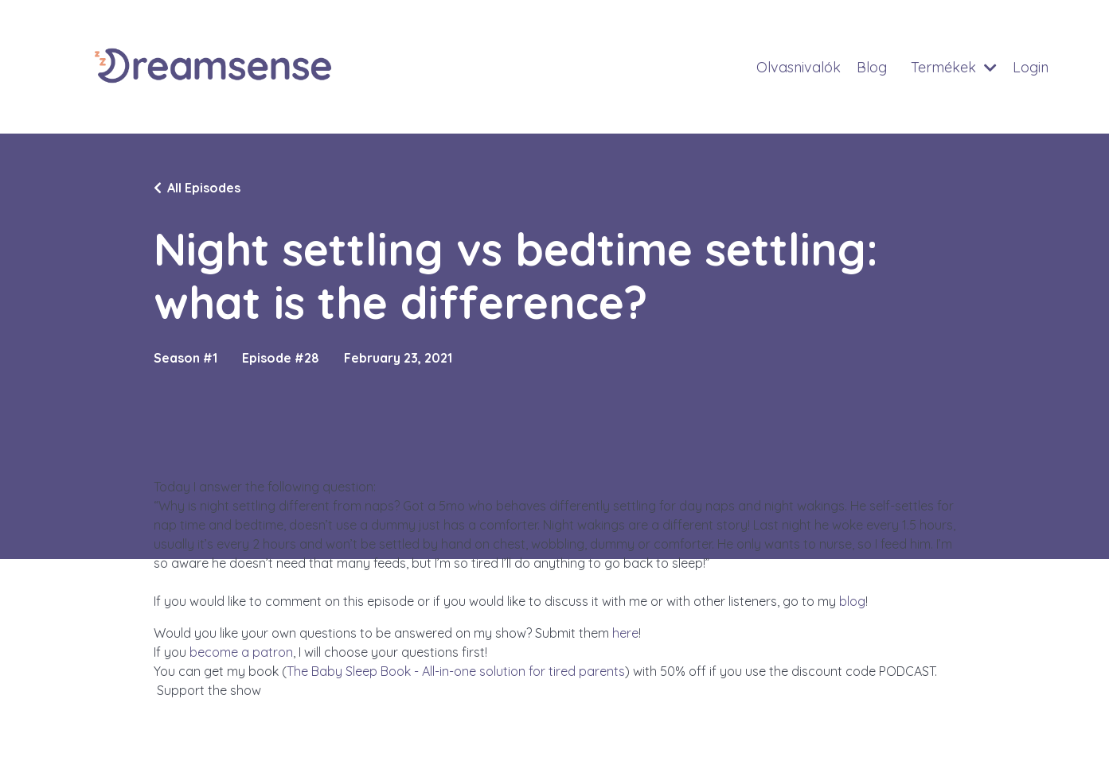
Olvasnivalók (796, 67)
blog (852, 601)
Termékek (952, 67)
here (625, 633)
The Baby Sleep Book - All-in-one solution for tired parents (456, 671)
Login (1030, 67)
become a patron (241, 652)
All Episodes (203, 188)
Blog (870, 67)
